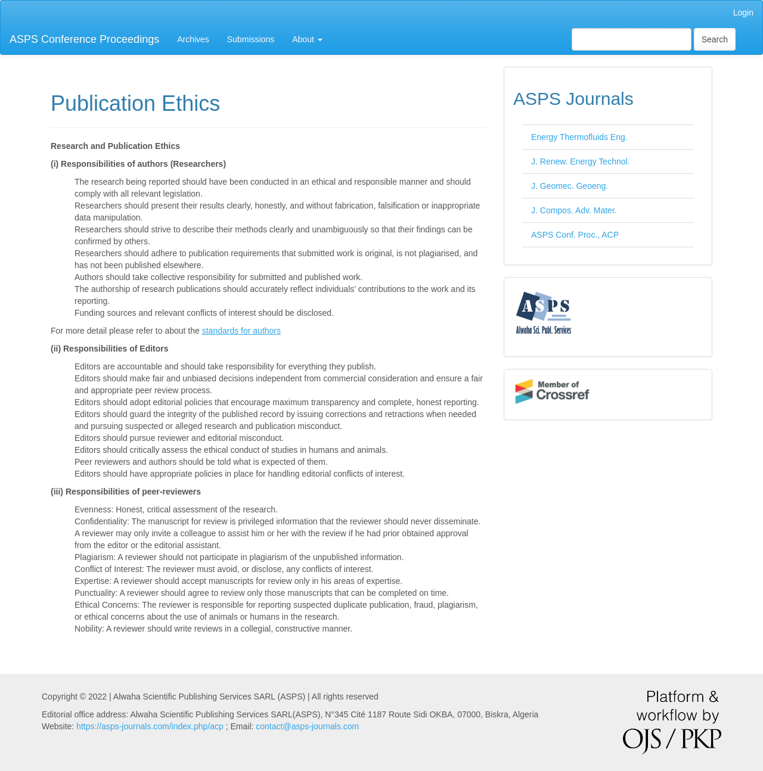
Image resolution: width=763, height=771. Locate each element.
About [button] (307, 39)
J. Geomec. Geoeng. (569, 186)
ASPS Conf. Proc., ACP (575, 235)
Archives (193, 39)
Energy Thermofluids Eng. (579, 137)
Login (743, 12)
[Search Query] (631, 39)
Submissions (250, 39)
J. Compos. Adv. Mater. (574, 210)
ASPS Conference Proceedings (84, 39)
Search (715, 39)
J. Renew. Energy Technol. (580, 161)
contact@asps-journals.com (307, 726)
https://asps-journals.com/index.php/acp (150, 726)
